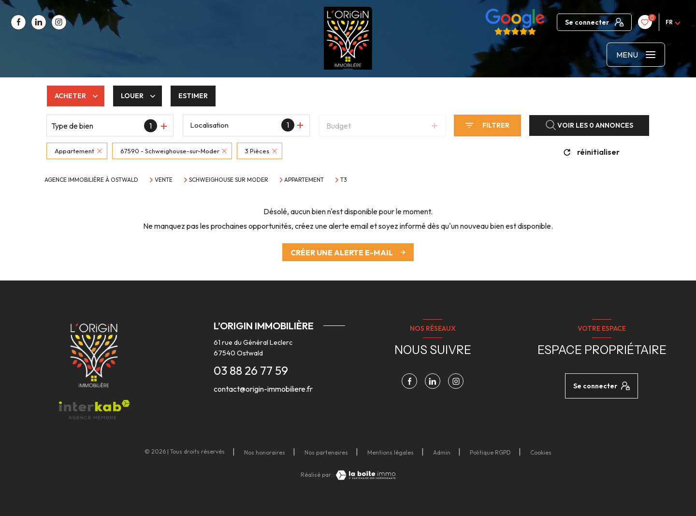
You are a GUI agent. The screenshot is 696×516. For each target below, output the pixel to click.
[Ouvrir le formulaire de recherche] (487, 125)
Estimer (193, 95)
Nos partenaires (326, 452)
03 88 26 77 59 (251, 370)
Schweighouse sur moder (228, 180)
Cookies (540, 452)
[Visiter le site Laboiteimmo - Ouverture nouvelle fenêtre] (365, 475)
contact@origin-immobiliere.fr (263, 389)
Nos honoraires (264, 452)
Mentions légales (390, 452)
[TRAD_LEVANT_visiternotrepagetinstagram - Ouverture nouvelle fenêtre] (59, 22)
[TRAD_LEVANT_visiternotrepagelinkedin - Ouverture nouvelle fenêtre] (38, 22)
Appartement (304, 180)
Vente (164, 180)
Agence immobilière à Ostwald (91, 179)
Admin (441, 452)
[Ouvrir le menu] (636, 55)
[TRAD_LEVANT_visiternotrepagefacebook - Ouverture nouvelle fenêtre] (18, 22)
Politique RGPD (490, 452)
